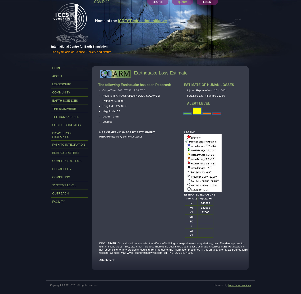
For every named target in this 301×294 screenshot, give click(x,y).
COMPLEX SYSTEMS (66, 161)
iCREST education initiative (142, 21)
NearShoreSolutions (239, 285)
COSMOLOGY (61, 169)
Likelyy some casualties (121, 136)
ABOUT (57, 76)
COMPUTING (61, 177)
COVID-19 (102, 2)
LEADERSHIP (61, 84)
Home (56, 68)
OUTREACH (60, 193)
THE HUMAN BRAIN (65, 117)
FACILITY (58, 201)
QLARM (182, 2)
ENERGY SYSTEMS (65, 152)
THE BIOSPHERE (64, 108)
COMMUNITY (61, 92)
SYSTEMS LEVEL (64, 185)
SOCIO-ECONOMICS (66, 125)
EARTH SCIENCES (65, 100)
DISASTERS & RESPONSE (62, 134)
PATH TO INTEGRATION (68, 144)
